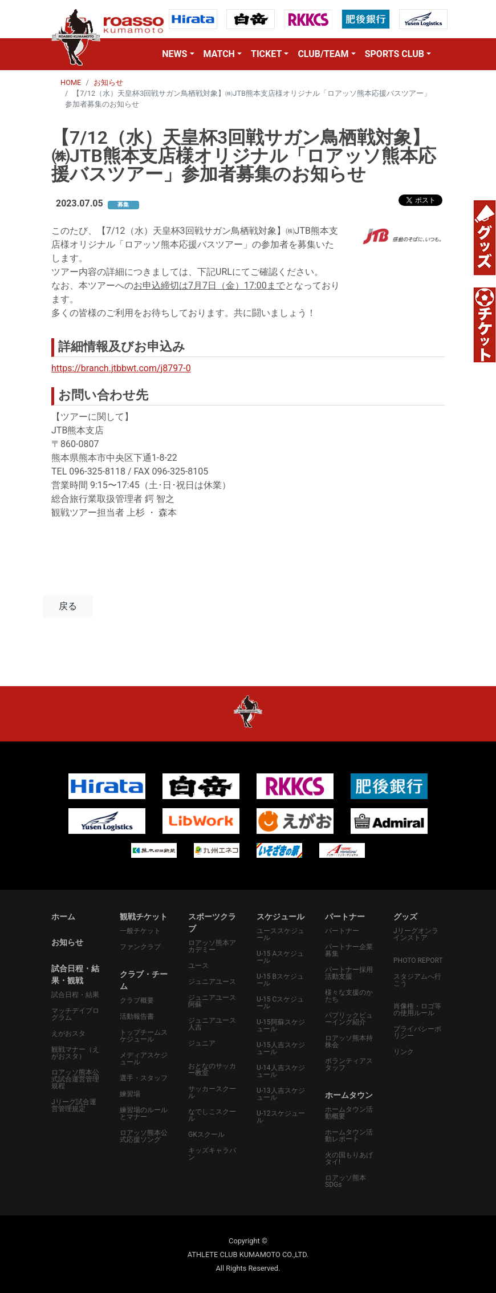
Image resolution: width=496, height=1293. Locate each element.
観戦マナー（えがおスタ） (75, 1052)
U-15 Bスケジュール (280, 979)
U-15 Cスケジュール (280, 1002)
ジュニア (202, 1043)
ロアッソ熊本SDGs (345, 1181)
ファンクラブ (140, 947)
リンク (403, 1052)
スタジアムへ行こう (417, 979)
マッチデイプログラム (75, 1014)
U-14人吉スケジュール (281, 1071)
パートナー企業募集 (349, 950)
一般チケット (140, 931)
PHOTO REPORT (418, 960)
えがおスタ (68, 1033)
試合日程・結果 (75, 995)
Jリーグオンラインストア (415, 934)
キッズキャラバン (212, 1153)
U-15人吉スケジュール (281, 1048)
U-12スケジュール (281, 1116)
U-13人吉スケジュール (281, 1094)
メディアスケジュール (144, 1058)
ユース (198, 966)
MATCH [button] (219, 53)
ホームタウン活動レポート (349, 1135)
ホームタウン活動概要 (349, 1112)
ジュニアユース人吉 (212, 1023)
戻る (68, 606)
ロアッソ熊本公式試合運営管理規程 (75, 1079)
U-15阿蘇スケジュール (281, 1025)
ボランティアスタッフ (349, 1064)
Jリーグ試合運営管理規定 (73, 1105)
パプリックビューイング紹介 (349, 1018)
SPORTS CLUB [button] (394, 53)
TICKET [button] (266, 53)
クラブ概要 (137, 1000)
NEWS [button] (174, 53)
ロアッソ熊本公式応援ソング (144, 1136)
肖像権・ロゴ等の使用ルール (417, 1009)
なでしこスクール (212, 1115)
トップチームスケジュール (144, 1035)
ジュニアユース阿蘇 (212, 1001)
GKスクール (206, 1134)
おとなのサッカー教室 (212, 1069)
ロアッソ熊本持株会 (349, 1041)
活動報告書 (137, 1016)
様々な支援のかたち (349, 995)
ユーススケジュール (280, 934)
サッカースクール (212, 1092)
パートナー (342, 931)
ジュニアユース (212, 982)
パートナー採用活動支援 (349, 973)
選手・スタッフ (144, 1078)
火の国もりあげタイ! (349, 1158)
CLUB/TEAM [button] (323, 53)
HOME (70, 82)
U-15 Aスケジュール (280, 957)
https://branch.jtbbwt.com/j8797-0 (121, 368)
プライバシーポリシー (417, 1032)
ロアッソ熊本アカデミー (212, 946)
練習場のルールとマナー (144, 1113)
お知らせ (108, 82)
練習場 (130, 1094)
